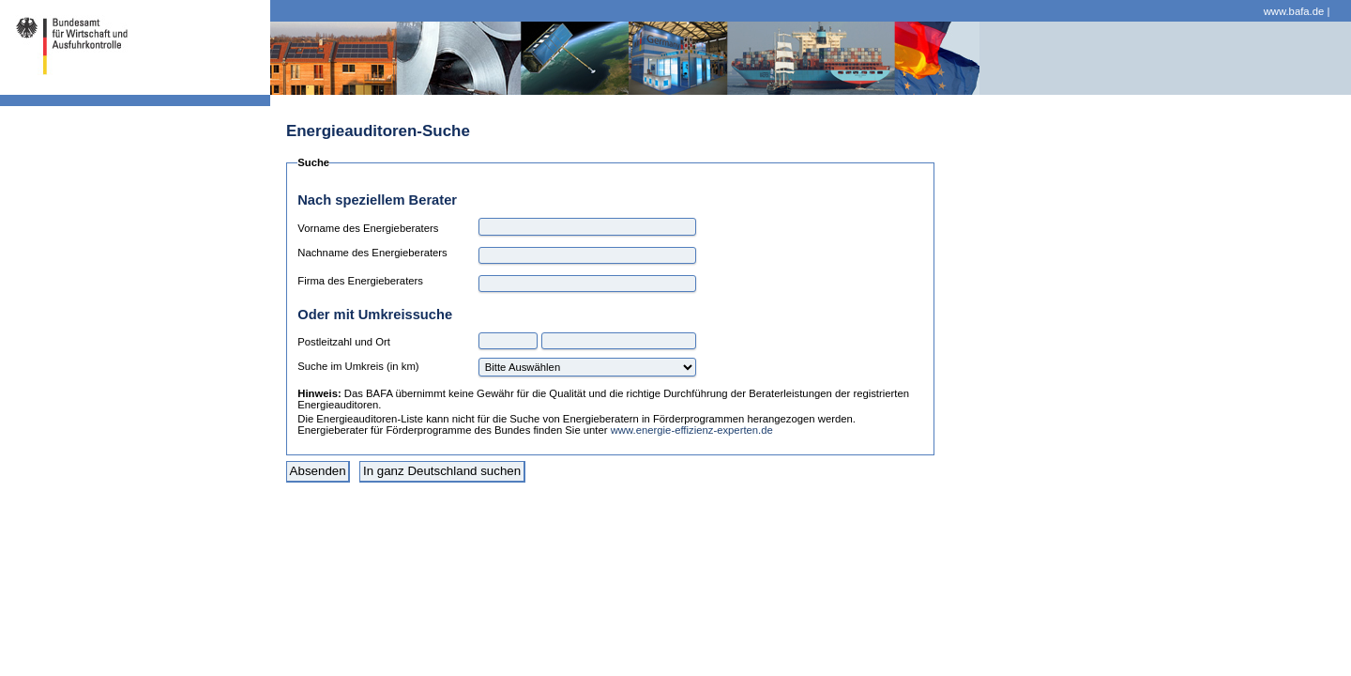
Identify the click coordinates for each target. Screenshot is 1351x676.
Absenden (318, 471)
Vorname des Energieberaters (367, 228)
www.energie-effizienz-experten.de (692, 430)
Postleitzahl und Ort (343, 341)
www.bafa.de (1294, 11)
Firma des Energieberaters (360, 280)
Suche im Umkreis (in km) (357, 366)
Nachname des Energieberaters (372, 252)
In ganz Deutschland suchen (442, 471)
